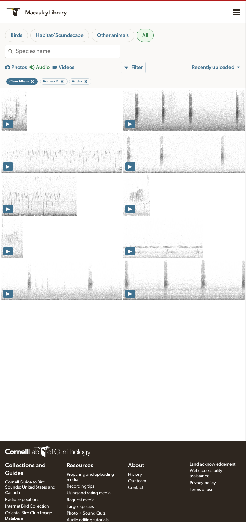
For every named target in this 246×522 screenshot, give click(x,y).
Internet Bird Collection (27, 506)
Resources (80, 465)
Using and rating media (89, 493)
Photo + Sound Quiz (86, 513)
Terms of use (201, 489)
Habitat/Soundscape (60, 35)
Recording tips (80, 486)
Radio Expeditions (22, 499)
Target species (80, 506)
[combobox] (68, 51)
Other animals (113, 35)
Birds (16, 35)
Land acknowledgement (212, 464)
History (135, 474)
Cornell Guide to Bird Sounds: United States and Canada (30, 487)
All (145, 35)
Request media (80, 500)
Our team (137, 481)
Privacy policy (203, 483)
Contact (135, 487)
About (136, 465)
